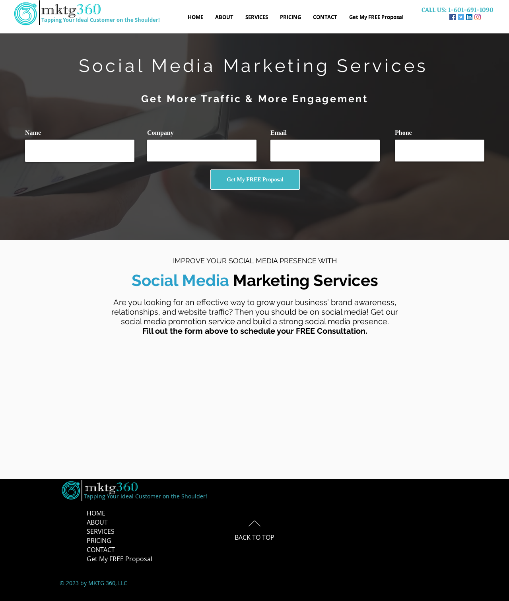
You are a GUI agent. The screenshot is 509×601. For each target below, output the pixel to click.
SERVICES (101, 531)
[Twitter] (461, 17)
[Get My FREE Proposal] (255, 179)
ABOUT (97, 522)
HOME (96, 513)
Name (33, 133)
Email (278, 133)
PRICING (99, 540)
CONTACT (101, 549)
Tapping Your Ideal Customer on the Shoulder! (100, 19)
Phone (403, 133)
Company (160, 133)
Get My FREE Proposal (119, 558)
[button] (290, 17)
